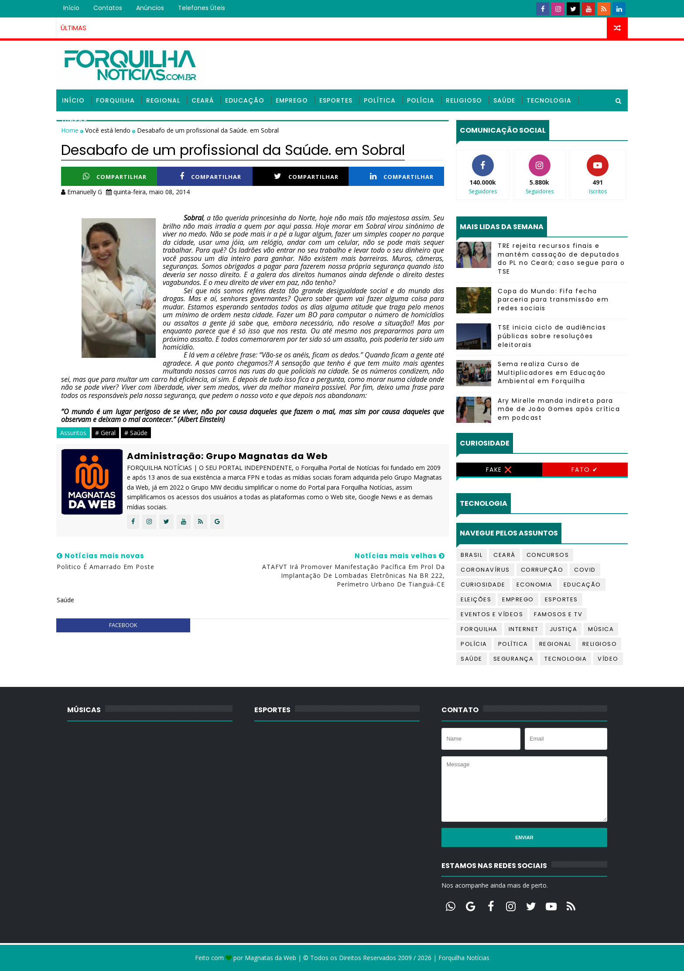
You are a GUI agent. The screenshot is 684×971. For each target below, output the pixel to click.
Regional (163, 100)
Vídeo (608, 659)
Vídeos (74, 122)
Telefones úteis (201, 7)
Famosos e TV (558, 614)
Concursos (548, 555)
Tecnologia (549, 100)
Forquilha (115, 100)
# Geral (105, 433)
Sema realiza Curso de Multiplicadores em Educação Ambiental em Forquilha (552, 372)
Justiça (564, 629)
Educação (244, 100)
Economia (534, 584)
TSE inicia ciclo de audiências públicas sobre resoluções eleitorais (552, 336)
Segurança (513, 659)
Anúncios (150, 7)
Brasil (471, 555)
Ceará (203, 100)
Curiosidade (483, 584)
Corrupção (542, 570)
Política (380, 100)
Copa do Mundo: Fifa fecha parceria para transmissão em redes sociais (553, 299)
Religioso (464, 100)
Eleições (476, 599)
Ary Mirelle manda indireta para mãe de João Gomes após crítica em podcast (559, 409)
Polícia (420, 100)
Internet (524, 629)
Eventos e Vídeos (492, 614)
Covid (585, 570)
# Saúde (135, 433)
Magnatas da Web (270, 958)
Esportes (335, 100)
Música (601, 629)
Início (71, 7)
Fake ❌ (499, 469)
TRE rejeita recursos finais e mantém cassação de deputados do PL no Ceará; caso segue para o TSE (561, 258)
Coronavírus (485, 570)
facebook (123, 625)
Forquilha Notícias (463, 958)
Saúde (504, 100)
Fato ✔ (584, 469)
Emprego (292, 100)
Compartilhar (115, 176)
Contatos (107, 7)
